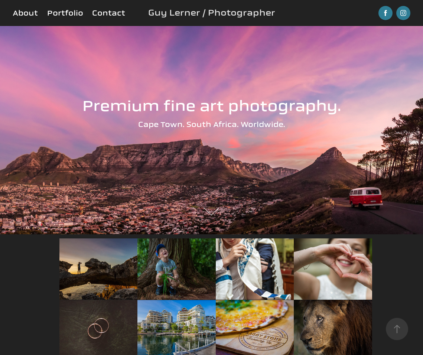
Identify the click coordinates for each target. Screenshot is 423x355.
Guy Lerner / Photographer (211, 13)
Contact (108, 13)
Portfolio (65, 13)
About (25, 13)
